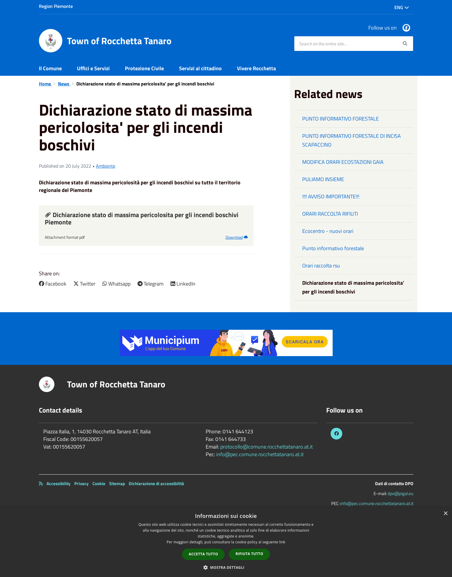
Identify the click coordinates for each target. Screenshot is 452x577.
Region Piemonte (56, 6)
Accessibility (59, 483)
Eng (401, 7)
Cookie (98, 483)
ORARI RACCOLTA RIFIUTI (330, 214)
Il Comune (50, 68)
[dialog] (226, 542)
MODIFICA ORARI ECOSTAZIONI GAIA (343, 162)
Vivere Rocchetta (256, 68)
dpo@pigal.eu (400, 493)
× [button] (445, 513)
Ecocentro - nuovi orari (327, 231)
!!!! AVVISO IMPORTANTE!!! (330, 196)
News (64, 83)
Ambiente (105, 165)
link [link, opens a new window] (282, 542)
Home (45, 83)
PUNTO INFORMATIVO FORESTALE (340, 119)
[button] (226, 567)
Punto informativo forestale (333, 248)
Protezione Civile (144, 68)
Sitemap (117, 483)
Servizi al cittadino (200, 68)
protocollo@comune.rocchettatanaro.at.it (266, 447)
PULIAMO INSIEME (323, 179)
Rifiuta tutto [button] (249, 553)
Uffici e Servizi (93, 68)
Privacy (81, 483)
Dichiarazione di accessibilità (156, 483)
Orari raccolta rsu (321, 265)
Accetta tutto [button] (203, 554)
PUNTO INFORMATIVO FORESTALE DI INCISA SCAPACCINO (351, 140)
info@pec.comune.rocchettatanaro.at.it (260, 454)
